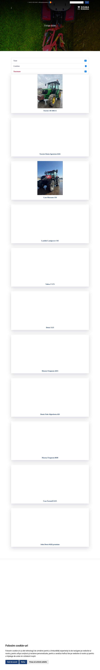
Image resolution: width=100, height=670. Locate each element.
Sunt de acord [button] (12, 662)
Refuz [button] (23, 662)
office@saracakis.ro (43, 2)
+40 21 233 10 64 (32, 2)
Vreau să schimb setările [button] (38, 662)
